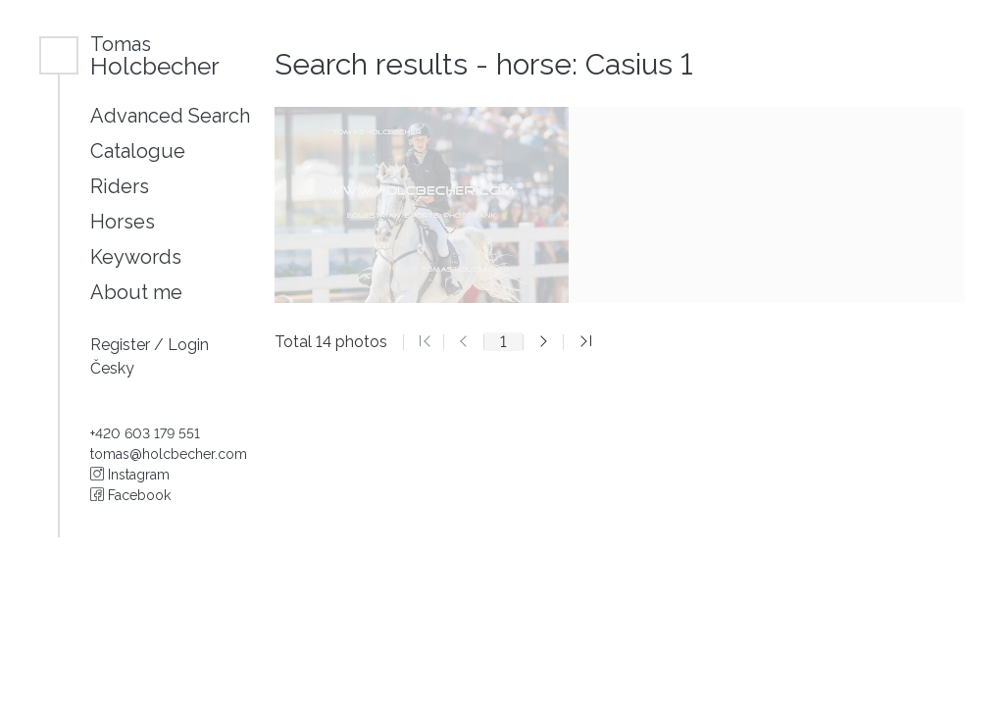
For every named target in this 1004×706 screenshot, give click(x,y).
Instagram (130, 474)
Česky (112, 368)
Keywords (135, 257)
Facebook (130, 495)
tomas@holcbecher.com (168, 454)
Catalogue (137, 151)
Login (188, 344)
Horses (122, 221)
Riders (119, 186)
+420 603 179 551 (145, 433)
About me (136, 292)
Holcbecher (155, 55)
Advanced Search (170, 115)
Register (122, 344)
